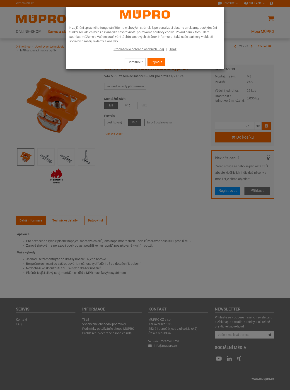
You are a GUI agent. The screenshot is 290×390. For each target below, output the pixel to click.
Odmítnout (135, 62)
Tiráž (172, 49)
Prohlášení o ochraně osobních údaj (139, 49)
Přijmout (156, 62)
